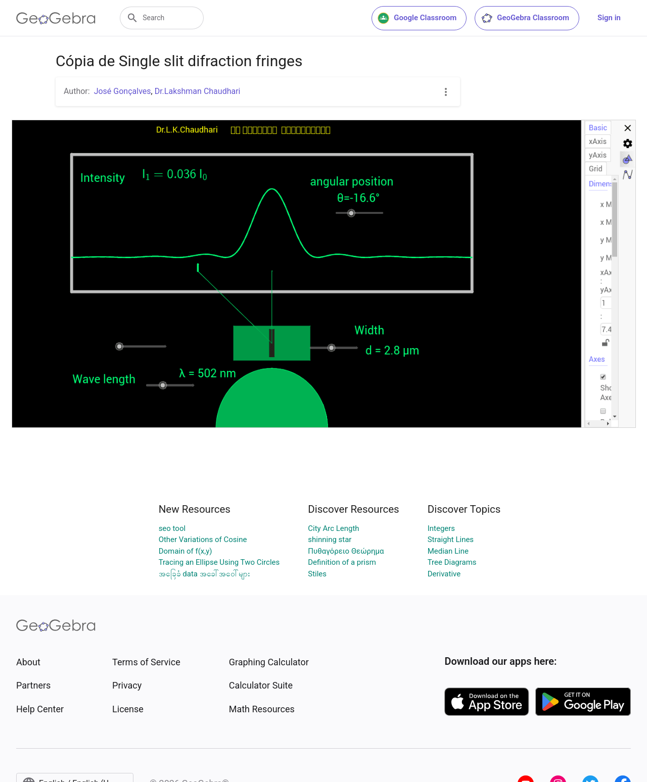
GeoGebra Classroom (525, 18)
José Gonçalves (122, 91)
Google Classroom (417, 18)
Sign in (609, 17)
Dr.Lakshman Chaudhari (198, 91)
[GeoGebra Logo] (56, 18)
